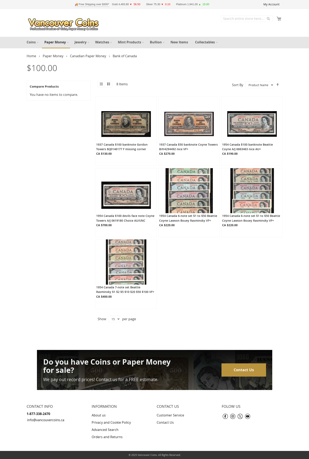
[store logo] (64, 23)
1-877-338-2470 (38, 413)
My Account (271, 4)
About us (99, 415)
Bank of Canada (125, 56)
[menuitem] (32, 42)
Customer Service (170, 415)
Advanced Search (105, 429)
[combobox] (247, 18)
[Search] (268, 18)
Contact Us (244, 369)
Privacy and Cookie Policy (111, 422)
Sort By (237, 84)
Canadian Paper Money (88, 56)
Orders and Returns (107, 437)
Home (32, 56)
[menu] (154, 42)
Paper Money (53, 56)
